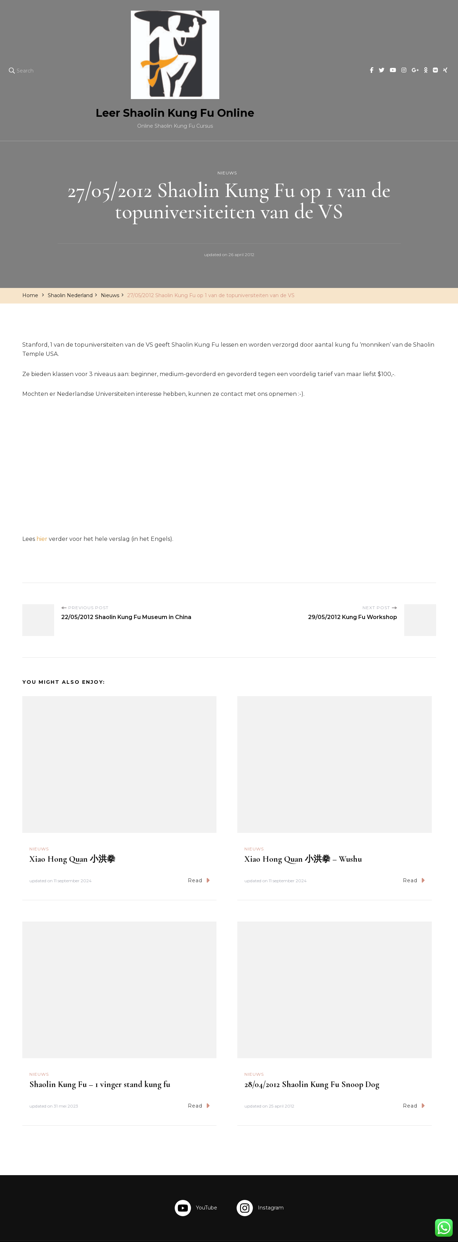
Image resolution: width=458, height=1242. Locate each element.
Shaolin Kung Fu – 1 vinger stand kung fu (99, 1058)
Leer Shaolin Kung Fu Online (225, 1228)
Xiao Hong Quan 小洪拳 (72, 833)
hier (42, 512)
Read (199, 854)
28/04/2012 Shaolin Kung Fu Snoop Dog (311, 1058)
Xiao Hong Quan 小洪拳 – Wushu (303, 833)
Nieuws (227, 108)
